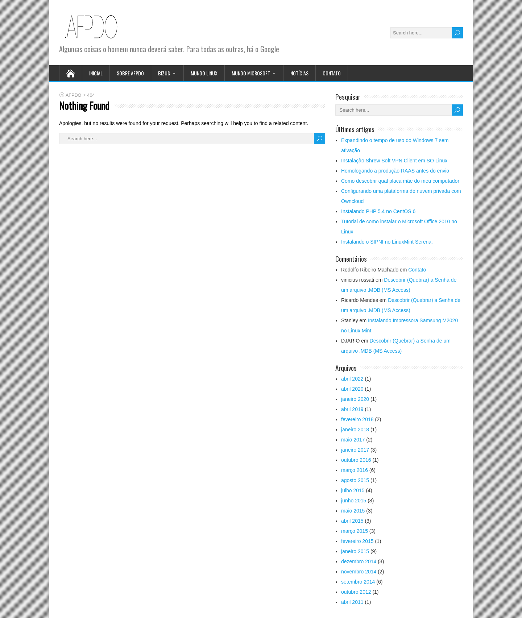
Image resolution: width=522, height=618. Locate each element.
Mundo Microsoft (251, 73)
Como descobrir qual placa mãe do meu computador (400, 181)
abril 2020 (352, 389)
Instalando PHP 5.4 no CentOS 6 (378, 211)
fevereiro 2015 (357, 541)
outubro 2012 (356, 592)
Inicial (96, 73)
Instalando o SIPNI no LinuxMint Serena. (387, 242)
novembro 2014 (358, 572)
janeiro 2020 (355, 399)
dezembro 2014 (358, 561)
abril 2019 (352, 409)
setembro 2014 (358, 582)
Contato (332, 73)
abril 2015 (352, 521)
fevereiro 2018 (357, 419)
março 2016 (354, 470)
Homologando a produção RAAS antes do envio (395, 171)
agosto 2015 (355, 480)
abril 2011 (352, 602)
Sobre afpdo (130, 73)
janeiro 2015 (355, 551)
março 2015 (354, 531)
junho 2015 (353, 500)
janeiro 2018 (355, 429)
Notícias (299, 73)
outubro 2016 (356, 460)
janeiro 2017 (355, 450)
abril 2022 (352, 379)
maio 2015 (353, 511)
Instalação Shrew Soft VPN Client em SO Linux (394, 160)
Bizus (164, 73)
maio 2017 (353, 440)
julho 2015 (353, 490)
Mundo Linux (204, 73)
